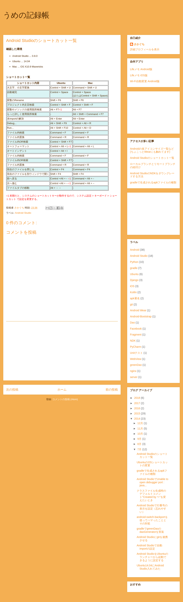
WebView (135, 358)
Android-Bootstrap (141, 316)
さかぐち (139, 44)
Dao (132, 322)
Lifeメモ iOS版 (139, 75)
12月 (140, 423)
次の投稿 (12, 389)
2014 (137, 418)
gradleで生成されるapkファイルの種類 (153, 182)
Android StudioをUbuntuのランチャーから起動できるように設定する (152, 557)
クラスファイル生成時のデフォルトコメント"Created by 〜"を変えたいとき (151, 495)
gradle (133, 268)
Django (134, 280)
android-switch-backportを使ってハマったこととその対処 (152, 520)
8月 (139, 443)
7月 (139, 449)
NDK (133, 340)
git (131, 304)
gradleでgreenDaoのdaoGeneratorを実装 (150, 530)
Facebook (136, 328)
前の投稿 (112, 389)
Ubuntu (134, 274)
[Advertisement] (62, 351)
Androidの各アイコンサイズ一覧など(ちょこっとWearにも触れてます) (152, 150)
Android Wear (138, 310)
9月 (139, 438)
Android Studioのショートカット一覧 (152, 157)
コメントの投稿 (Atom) (65, 399)
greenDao (136, 364)
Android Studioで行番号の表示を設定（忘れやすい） (152, 508)
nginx (133, 370)
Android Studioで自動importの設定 (149, 547)
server (133, 377)
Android (134, 249)
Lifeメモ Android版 (141, 69)
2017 (137, 403)
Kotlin (133, 292)
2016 (137, 408)
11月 (140, 428)
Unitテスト (136, 352)
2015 (137, 413)
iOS (132, 286)
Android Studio (23, 212)
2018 (137, 397)
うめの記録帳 (26, 15)
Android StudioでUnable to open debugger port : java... (152, 482)
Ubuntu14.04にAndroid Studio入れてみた (150, 567)
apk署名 (135, 298)
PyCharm (135, 346)
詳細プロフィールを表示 (144, 49)
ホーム (62, 389)
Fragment (135, 334)
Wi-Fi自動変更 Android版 (145, 81)
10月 (140, 433)
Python (134, 261)
